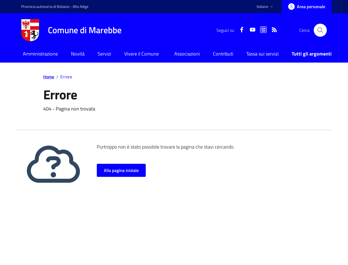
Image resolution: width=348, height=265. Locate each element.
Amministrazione (40, 53)
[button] (265, 6)
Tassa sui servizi (262, 53)
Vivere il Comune (141, 53)
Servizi (104, 53)
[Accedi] (307, 6)
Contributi (223, 53)
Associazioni (187, 53)
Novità (78, 53)
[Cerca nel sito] (320, 30)
